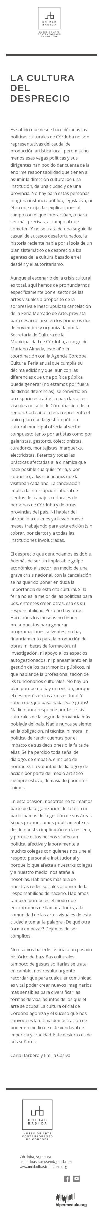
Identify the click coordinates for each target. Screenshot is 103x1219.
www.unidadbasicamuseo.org (43, 1166)
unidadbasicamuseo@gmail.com (46, 1161)
